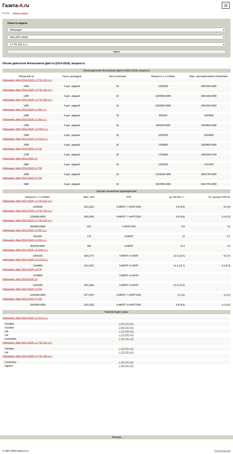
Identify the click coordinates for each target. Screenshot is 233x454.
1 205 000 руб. (126, 352)
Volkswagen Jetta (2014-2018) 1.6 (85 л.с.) (25, 109)
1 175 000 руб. (126, 335)
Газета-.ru (16, 5)
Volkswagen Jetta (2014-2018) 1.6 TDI (22, 168)
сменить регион (20, 13)
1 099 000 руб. (126, 327)
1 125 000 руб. (126, 331)
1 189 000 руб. (126, 339)
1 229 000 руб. (126, 362)
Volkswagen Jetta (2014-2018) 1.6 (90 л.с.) (25, 119)
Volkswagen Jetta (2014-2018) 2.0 (20, 158)
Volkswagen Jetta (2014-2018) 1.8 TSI (22, 148)
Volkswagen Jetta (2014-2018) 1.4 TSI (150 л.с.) (27, 100)
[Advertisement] (115, 402)
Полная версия (222, 451)
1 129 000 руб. (126, 348)
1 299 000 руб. (126, 366)
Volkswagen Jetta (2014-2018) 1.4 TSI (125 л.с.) (27, 90)
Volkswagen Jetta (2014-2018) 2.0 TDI (22, 178)
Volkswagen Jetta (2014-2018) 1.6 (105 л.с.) (25, 129)
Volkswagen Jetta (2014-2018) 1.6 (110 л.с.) (25, 139)
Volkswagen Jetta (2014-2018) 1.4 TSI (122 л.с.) (27, 80)
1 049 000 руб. (126, 324)
